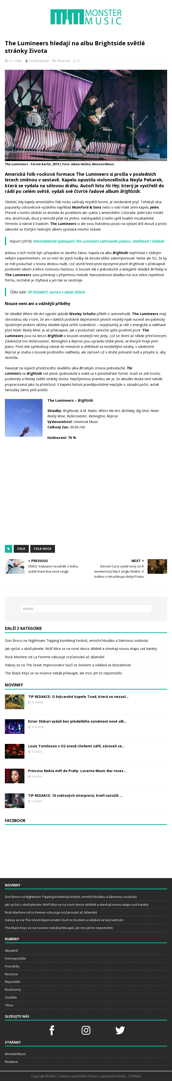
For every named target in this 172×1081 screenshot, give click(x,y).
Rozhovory (13, 989)
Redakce (11, 1061)
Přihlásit (135, 1076)
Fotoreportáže (15, 958)
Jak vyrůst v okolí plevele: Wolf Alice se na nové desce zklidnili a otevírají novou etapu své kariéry (81, 648)
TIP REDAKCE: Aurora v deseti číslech (56, 292)
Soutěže (11, 997)
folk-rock (42, 549)
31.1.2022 (15, 61)
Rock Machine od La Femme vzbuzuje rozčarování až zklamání (54, 657)
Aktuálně (11, 950)
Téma (9, 1005)
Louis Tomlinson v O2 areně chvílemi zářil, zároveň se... (76, 746)
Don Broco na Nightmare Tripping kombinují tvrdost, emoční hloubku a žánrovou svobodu (76, 640)
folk (21, 549)
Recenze (63, 61)
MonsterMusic (15, 1054)
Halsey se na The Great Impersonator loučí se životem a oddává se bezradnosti (68, 665)
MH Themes (90, 1076)
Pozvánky (12, 966)
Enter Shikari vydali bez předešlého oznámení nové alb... (77, 721)
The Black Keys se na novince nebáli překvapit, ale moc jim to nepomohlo (63, 673)
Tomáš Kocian (39, 61)
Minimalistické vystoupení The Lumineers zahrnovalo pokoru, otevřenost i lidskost (98, 241)
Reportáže (12, 981)
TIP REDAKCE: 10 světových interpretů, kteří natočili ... (75, 795)
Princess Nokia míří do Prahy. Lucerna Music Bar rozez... (77, 770)
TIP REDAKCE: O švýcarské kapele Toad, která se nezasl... (78, 696)
